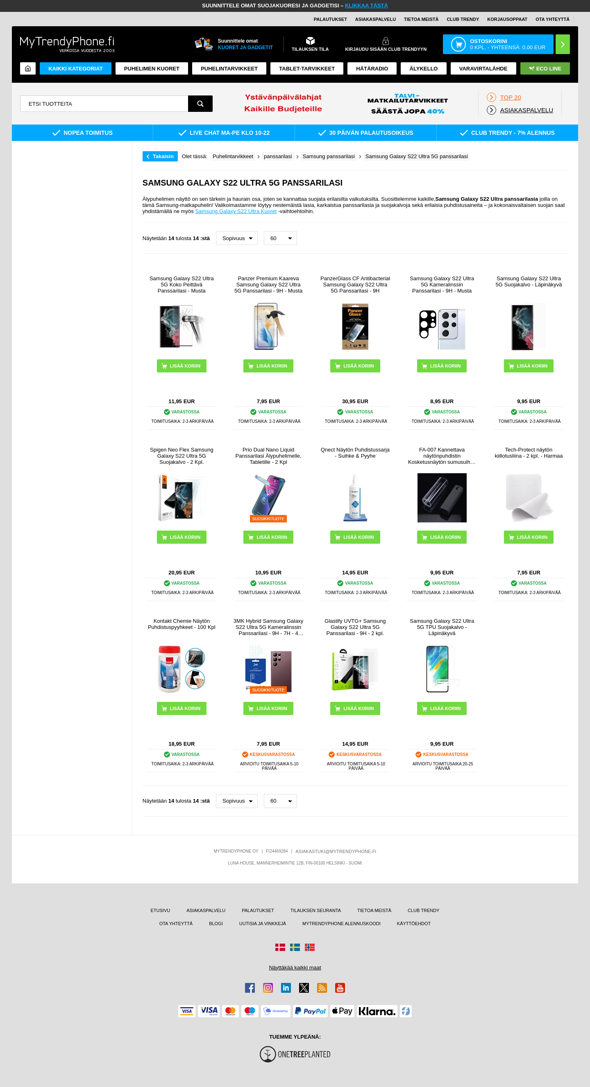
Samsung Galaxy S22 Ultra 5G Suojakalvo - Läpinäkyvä (529, 281)
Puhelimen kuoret (151, 69)
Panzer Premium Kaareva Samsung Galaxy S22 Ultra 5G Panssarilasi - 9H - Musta (268, 284)
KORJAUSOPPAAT (507, 19)
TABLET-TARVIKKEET (307, 69)
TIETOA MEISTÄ (421, 19)
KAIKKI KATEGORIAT (75, 69)
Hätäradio (372, 69)
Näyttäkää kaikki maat (295, 967)
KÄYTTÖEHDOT (414, 923)
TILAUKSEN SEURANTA (315, 910)
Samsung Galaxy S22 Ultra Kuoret (236, 211)
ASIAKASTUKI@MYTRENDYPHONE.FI (335, 851)
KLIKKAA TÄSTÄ (366, 5)
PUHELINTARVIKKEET (229, 69)
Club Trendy (463, 19)
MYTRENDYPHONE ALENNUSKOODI (341, 923)
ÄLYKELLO (424, 69)
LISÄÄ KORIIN (445, 537)
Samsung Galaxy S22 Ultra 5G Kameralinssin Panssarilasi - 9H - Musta (442, 284)
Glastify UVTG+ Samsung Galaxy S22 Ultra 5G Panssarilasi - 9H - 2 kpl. (355, 627)
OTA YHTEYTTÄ (553, 19)
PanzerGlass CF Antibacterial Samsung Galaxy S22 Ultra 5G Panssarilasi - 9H (355, 284)
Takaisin (163, 156)
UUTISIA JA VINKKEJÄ (262, 923)
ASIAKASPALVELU (375, 19)
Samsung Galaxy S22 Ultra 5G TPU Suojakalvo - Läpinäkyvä (442, 627)
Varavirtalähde (483, 69)
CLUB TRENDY (423, 910)
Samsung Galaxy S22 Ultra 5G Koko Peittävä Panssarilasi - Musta (182, 284)
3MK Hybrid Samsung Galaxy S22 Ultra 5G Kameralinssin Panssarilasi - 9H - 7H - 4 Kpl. (269, 627)
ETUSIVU (160, 910)
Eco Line (545, 69)
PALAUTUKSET (330, 19)
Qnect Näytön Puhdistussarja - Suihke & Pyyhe (355, 453)
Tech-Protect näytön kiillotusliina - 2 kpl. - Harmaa (529, 453)
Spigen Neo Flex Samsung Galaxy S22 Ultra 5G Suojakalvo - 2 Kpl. (181, 456)
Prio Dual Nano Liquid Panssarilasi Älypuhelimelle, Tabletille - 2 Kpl (269, 456)
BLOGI (216, 923)
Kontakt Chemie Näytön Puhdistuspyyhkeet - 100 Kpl (182, 624)
